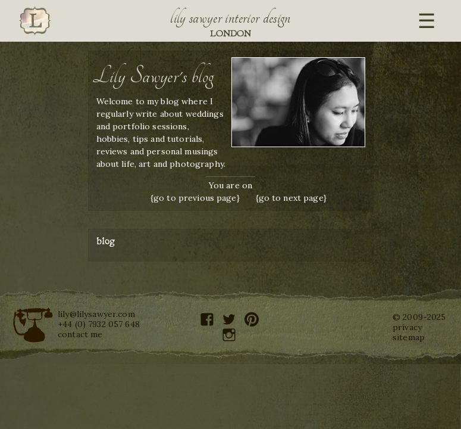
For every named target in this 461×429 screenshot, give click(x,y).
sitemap (409, 337)
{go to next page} (291, 197)
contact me (80, 334)
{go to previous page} (195, 197)
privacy (407, 327)
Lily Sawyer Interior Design (230, 18)
